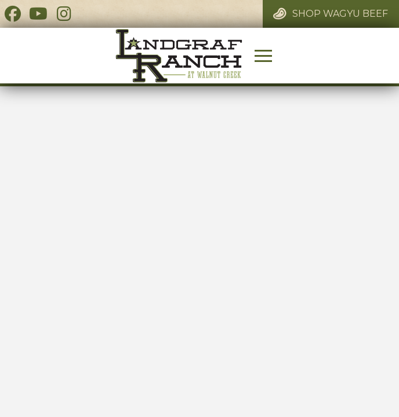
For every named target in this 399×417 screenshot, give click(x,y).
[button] (263, 55)
